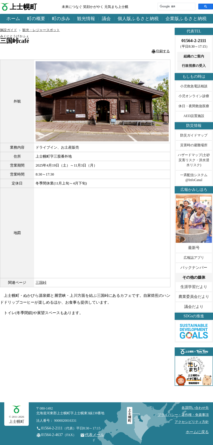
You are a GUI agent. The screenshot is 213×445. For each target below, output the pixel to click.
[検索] (176, 6)
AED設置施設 (193, 116)
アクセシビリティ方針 (192, 422)
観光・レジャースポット (41, 30)
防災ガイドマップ (193, 135)
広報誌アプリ (194, 258)
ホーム (13, 18)
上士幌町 (23, 7)
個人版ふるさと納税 (138, 18)
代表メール (94, 435)
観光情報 (86, 18)
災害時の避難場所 (193, 145)
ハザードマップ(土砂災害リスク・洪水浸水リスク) (194, 160)
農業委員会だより (193, 296)
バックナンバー (193, 267)
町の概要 (36, 18)
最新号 (194, 248)
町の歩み (61, 18)
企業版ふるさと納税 (186, 18)
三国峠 (41, 283)
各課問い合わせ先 (195, 408)
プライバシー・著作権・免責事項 (183, 415)
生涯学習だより (193, 287)
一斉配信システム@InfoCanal (193, 177)
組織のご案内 (194, 56)
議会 (106, 18)
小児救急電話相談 (193, 86)
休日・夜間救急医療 (193, 106)
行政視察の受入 (194, 66)
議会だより (193, 306)
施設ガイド (8, 30)
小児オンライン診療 (193, 96)
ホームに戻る (197, 432)
